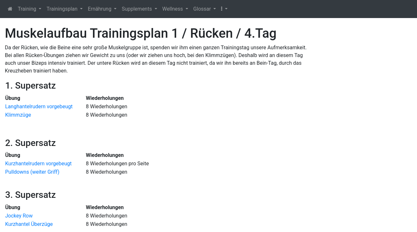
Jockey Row (19, 216)
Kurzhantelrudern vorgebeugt (38, 163)
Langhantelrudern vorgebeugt (39, 106)
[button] (224, 9)
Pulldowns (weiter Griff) (32, 172)
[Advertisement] (365, 122)
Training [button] (27, 9)
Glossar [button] (202, 9)
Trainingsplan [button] (62, 9)
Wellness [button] (173, 9)
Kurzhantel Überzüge (29, 224)
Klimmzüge (18, 115)
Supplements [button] (137, 9)
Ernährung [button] (100, 9)
